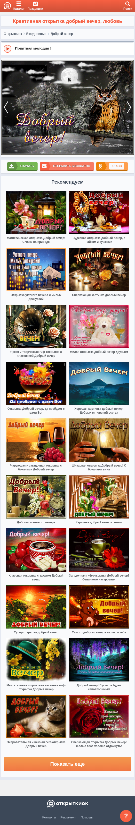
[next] (129, 107)
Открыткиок (13, 34)
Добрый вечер (62, 34)
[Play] (7, 49)
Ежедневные (36, 34)
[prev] (6, 107)
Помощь (86, 817)
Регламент (68, 817)
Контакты (49, 817)
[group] (67, 48)
